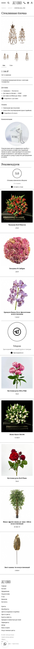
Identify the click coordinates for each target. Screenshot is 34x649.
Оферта (3, 639)
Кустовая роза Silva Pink (17, 391)
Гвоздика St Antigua (17, 268)
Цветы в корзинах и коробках (10, 612)
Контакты (4, 602)
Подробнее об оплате (9, 113)
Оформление (5, 591)
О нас (3, 597)
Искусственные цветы (8, 630)
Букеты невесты (6, 617)
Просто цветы (5, 614)
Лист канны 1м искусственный (17, 567)
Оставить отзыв (17, 187)
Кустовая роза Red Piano (17, 478)
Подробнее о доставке (10, 98)
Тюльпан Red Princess (17, 225)
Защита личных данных (7, 637)
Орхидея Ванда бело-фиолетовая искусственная (17, 313)
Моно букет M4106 (17, 434)
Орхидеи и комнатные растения (11, 620)
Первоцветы (5, 622)
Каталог (10, 8)
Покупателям (5, 594)
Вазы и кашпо (5, 628)
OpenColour (15, 643)
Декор (3, 625)
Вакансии (4, 599)
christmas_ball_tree (19, 8)
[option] (17, 33)
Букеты (3, 606)
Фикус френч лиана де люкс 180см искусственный (17, 523)
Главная (3, 8)
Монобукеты (5, 609)
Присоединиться (17, 353)
